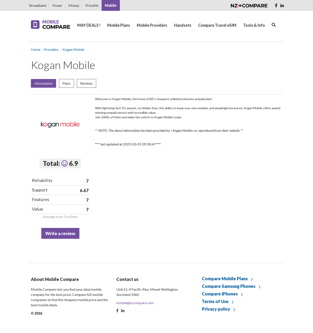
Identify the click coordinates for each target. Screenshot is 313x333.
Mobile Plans (118, 25)
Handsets (182, 25)
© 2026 (36, 313)
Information (43, 83)
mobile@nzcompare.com (135, 303)
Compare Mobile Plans (225, 278)
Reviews (86, 83)
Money (74, 5)
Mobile (111, 5)
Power (57, 5)
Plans (66, 83)
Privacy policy (216, 309)
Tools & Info (254, 25)
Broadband (37, 5)
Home (35, 49)
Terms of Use (215, 301)
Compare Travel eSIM (217, 25)
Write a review (60, 233)
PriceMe (92, 5)
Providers (51, 49)
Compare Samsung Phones (228, 286)
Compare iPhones (220, 293)
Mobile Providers (152, 25)
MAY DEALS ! (88, 25)
